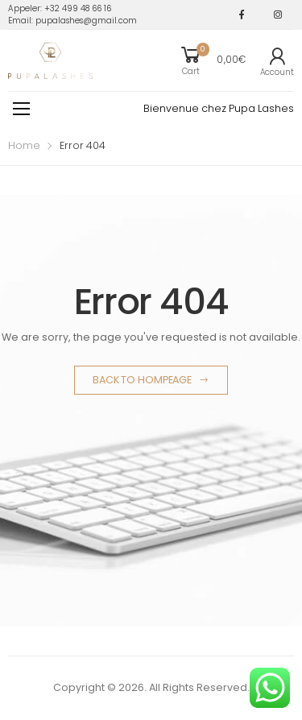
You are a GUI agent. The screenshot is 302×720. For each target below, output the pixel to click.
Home (24, 145)
